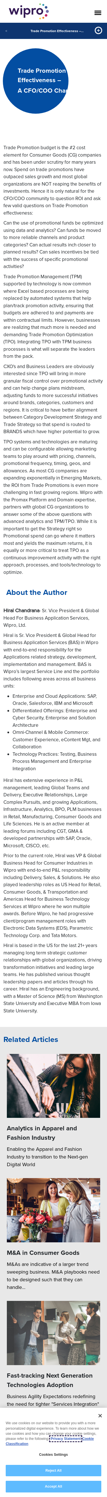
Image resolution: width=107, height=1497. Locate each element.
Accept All (53, 1486)
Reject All (53, 1471)
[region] (53, 1452)
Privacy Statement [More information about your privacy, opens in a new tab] (66, 1439)
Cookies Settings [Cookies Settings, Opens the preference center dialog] (53, 1455)
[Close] (100, 1415)
